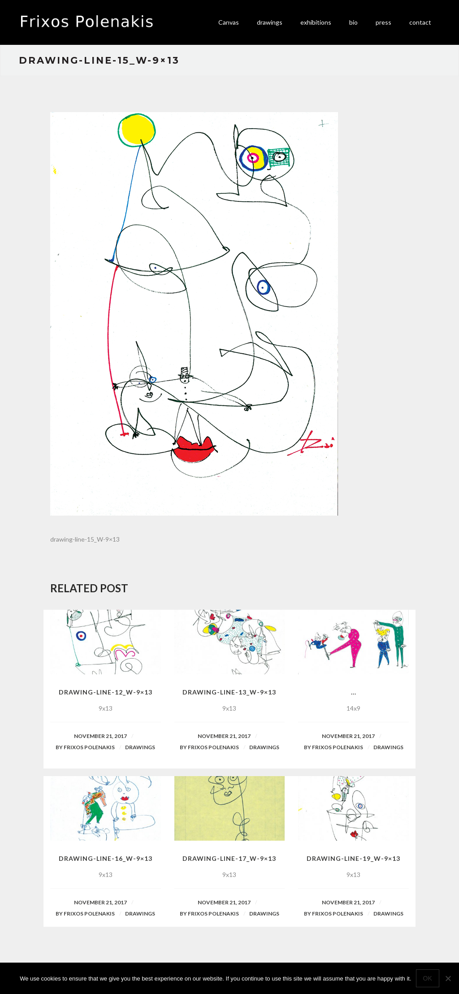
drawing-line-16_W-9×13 (105, 858)
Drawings (140, 747)
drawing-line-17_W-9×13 (229, 858)
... (353, 692)
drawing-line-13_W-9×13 (229, 692)
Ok (427, 978)
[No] (447, 978)
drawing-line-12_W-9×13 (105, 692)
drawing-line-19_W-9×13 (353, 858)
